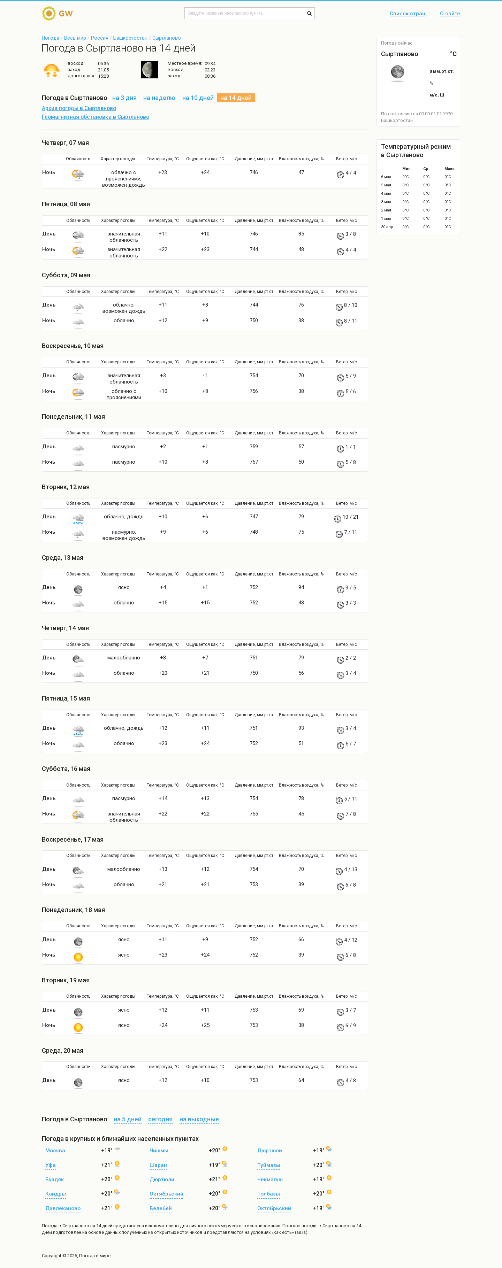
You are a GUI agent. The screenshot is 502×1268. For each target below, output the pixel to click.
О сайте (450, 14)
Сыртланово (166, 38)
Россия (99, 38)
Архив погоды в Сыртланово (79, 108)
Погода (50, 38)
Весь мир (75, 38)
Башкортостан (130, 38)
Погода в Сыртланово (65, 1225)
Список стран (407, 14)
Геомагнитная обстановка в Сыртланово (95, 117)
